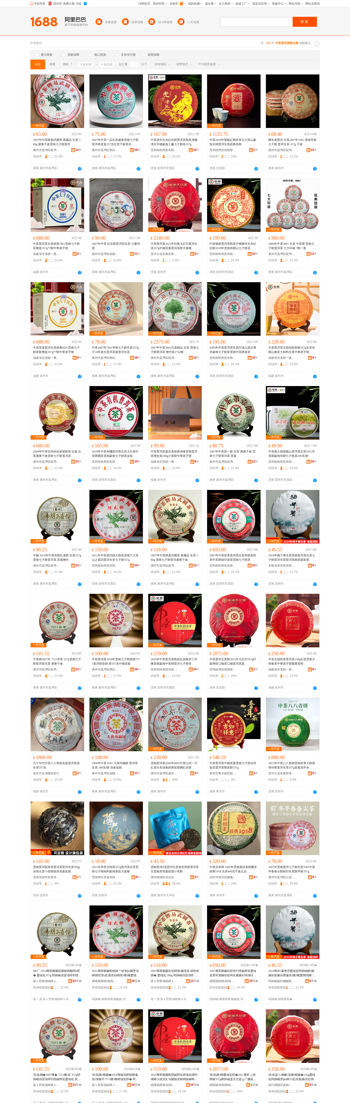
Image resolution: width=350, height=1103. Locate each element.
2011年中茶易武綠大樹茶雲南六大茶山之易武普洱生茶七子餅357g (115, 557)
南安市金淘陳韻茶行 (46, 773)
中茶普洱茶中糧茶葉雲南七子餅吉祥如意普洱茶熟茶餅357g (233, 765)
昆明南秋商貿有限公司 (164, 150)
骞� (77, 981)
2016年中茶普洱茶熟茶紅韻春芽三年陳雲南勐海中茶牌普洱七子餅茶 (174, 661)
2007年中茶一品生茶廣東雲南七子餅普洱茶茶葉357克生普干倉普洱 (115, 142)
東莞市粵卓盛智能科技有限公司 (223, 773)
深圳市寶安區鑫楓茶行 (223, 877)
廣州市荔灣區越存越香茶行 (164, 773)
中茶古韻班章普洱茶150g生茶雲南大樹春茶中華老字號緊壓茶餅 (291, 661)
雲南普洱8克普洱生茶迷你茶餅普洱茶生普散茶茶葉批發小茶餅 (175, 869)
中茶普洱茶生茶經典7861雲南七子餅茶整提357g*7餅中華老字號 (56, 246)
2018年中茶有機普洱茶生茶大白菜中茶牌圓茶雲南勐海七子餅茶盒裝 (115, 454)
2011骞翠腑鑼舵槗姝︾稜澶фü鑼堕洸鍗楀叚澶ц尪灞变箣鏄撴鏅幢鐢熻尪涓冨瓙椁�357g (115, 973)
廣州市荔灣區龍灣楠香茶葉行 (281, 150)
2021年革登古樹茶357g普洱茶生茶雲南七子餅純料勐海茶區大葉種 (115, 869)
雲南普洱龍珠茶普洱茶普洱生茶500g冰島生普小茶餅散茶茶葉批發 (56, 869)
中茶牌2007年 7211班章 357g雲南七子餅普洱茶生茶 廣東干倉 (57, 661)
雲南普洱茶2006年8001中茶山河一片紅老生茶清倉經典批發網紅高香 (174, 765)
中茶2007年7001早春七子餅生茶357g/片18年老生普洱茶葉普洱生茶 (115, 350)
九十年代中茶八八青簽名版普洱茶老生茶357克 (56, 765)
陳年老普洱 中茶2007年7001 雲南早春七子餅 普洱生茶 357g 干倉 (292, 142)
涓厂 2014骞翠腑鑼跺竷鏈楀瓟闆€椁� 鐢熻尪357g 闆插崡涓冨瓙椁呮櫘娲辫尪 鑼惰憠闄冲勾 (57, 973)
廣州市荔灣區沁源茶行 (281, 877)
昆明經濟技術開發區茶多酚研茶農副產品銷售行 (223, 150)
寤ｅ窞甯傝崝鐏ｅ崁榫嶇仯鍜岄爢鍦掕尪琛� (46, 981)
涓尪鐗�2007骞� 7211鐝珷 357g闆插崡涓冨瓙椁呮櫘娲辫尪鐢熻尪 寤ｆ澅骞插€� (56, 1077)
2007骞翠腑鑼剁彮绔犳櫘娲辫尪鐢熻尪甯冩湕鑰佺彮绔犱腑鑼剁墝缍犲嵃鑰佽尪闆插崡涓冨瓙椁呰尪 (233, 973)
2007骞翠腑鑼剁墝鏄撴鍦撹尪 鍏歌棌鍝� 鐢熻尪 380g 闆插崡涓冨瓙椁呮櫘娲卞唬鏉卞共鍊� (175, 973)
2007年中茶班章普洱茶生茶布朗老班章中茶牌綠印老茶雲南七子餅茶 (233, 557)
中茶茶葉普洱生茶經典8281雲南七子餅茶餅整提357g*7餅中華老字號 (56, 350)
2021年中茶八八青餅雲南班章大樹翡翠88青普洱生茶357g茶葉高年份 (291, 765)
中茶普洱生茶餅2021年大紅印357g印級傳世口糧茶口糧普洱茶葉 (233, 661)
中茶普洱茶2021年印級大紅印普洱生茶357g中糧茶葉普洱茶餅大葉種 (174, 246)
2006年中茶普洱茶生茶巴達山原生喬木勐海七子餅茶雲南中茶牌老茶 (233, 350)
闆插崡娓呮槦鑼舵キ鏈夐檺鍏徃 (281, 981)
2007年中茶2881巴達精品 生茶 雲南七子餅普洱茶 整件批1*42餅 (175, 350)
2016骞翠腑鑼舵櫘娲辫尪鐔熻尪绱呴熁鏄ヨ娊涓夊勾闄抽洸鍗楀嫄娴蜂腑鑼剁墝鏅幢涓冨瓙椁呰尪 (174, 1077)
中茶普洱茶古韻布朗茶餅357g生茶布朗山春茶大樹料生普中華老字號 (291, 350)
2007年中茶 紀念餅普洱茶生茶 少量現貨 (116, 246)
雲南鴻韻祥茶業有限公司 (46, 877)
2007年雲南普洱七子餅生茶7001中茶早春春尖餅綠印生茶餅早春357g (291, 869)
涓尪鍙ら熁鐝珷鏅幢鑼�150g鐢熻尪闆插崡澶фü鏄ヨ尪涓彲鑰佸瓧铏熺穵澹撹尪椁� (292, 1077)
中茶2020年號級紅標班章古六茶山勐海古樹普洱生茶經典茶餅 (233, 142)
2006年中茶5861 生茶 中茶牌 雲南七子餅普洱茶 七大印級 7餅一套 (291, 246)
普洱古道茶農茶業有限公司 (164, 254)
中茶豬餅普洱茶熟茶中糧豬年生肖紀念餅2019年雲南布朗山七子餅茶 (233, 246)
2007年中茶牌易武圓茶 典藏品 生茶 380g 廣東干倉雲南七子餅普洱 (56, 142)
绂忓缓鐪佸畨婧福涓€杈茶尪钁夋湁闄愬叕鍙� (281, 1085)
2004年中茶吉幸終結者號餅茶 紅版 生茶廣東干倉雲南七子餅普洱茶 (57, 454)
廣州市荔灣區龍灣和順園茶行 (46, 150)
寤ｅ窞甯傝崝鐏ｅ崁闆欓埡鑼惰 (105, 1085)
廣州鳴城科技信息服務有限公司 (164, 877)
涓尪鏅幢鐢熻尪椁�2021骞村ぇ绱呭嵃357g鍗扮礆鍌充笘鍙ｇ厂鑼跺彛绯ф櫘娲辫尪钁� (233, 1077)
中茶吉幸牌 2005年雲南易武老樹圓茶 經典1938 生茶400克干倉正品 (233, 869)
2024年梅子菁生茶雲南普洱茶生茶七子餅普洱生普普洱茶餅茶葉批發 (291, 557)
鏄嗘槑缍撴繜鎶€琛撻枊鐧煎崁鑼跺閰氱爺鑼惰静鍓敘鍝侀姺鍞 (223, 1085)
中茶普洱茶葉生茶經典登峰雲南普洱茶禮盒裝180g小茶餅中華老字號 (174, 454)
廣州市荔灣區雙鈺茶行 (105, 150)
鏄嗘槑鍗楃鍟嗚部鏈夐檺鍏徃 (105, 981)
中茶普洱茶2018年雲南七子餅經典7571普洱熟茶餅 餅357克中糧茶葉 (116, 661)
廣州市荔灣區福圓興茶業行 (105, 254)
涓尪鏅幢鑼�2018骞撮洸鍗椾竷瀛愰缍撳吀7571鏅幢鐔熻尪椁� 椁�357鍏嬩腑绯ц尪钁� (116, 1077)
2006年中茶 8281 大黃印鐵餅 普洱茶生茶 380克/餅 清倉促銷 (115, 765)
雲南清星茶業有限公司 (281, 565)
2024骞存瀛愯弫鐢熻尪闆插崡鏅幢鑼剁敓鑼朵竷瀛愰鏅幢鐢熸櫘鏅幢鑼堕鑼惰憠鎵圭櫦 (291, 973)
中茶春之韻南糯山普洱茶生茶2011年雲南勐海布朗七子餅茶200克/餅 (291, 454)
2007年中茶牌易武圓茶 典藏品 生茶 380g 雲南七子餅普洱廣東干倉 (174, 557)
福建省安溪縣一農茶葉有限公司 (46, 254)
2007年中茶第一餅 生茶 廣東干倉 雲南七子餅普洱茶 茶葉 (232, 454)
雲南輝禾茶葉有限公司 (105, 877)
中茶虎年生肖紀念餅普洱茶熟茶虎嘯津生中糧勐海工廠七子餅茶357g (174, 142)
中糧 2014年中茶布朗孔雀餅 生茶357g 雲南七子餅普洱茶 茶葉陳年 (57, 557)
